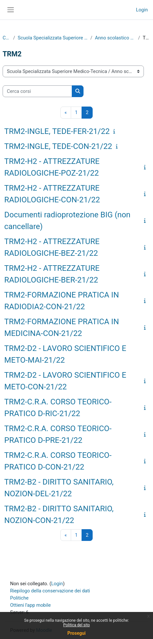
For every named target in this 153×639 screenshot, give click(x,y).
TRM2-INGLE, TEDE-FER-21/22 (57, 131)
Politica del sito (76, 625)
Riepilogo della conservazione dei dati (50, 591)
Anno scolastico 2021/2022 (115, 38)
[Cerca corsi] (37, 91)
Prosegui (76, 633)
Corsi (6, 38)
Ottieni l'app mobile (30, 605)
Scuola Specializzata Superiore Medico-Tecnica (53, 38)
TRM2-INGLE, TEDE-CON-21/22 (58, 146)
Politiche (19, 598)
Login (142, 10)
